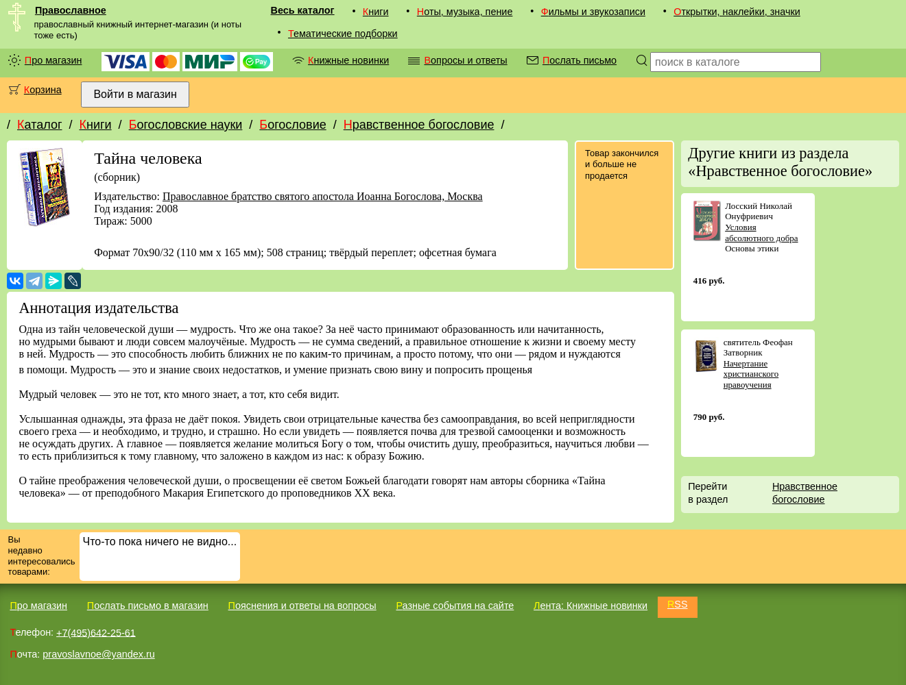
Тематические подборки (343, 33)
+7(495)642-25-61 (96, 632)
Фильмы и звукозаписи (593, 11)
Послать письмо (580, 60)
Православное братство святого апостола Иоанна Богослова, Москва (323, 196)
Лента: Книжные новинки (590, 605)
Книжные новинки (348, 60)
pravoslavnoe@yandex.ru (98, 654)
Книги (376, 11)
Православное (70, 10)
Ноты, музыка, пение (465, 11)
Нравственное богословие (419, 125)
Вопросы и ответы (465, 60)
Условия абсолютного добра (761, 232)
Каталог (39, 125)
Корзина (43, 89)
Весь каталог (303, 10)
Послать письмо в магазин (147, 605)
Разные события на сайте (455, 605)
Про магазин (53, 60)
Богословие (292, 125)
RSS (677, 604)
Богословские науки (186, 125)
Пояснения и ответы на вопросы (302, 605)
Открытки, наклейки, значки (736, 11)
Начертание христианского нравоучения (751, 374)
